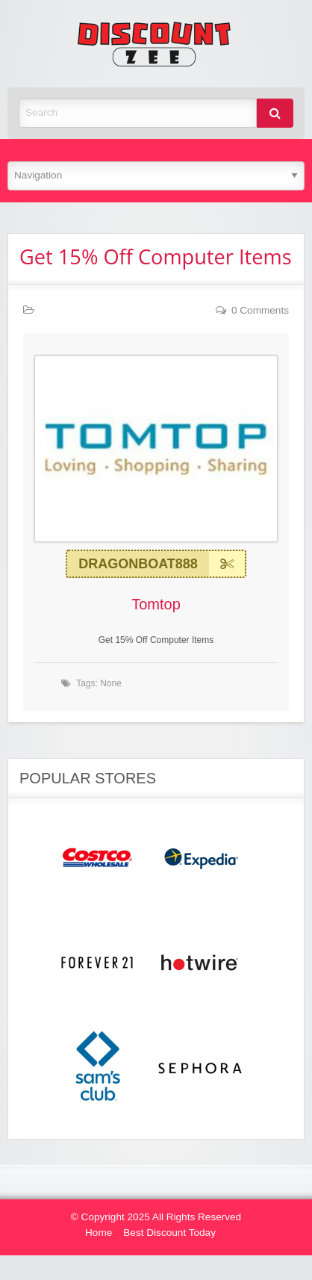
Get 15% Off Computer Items (155, 256)
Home (98, 1232)
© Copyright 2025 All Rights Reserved (156, 1216)
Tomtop (156, 604)
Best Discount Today (169, 1232)
